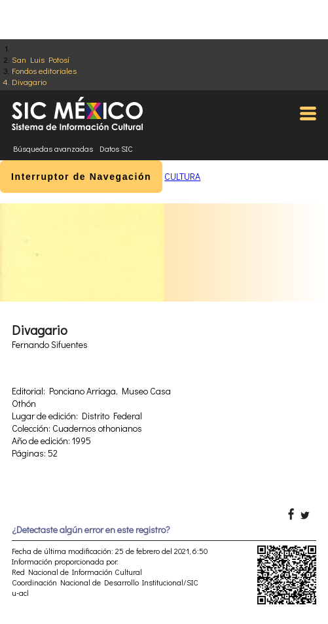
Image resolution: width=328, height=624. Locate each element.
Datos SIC (116, 148)
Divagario (29, 81)
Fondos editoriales (44, 70)
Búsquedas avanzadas (53, 148)
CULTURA (182, 176)
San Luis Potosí (40, 59)
